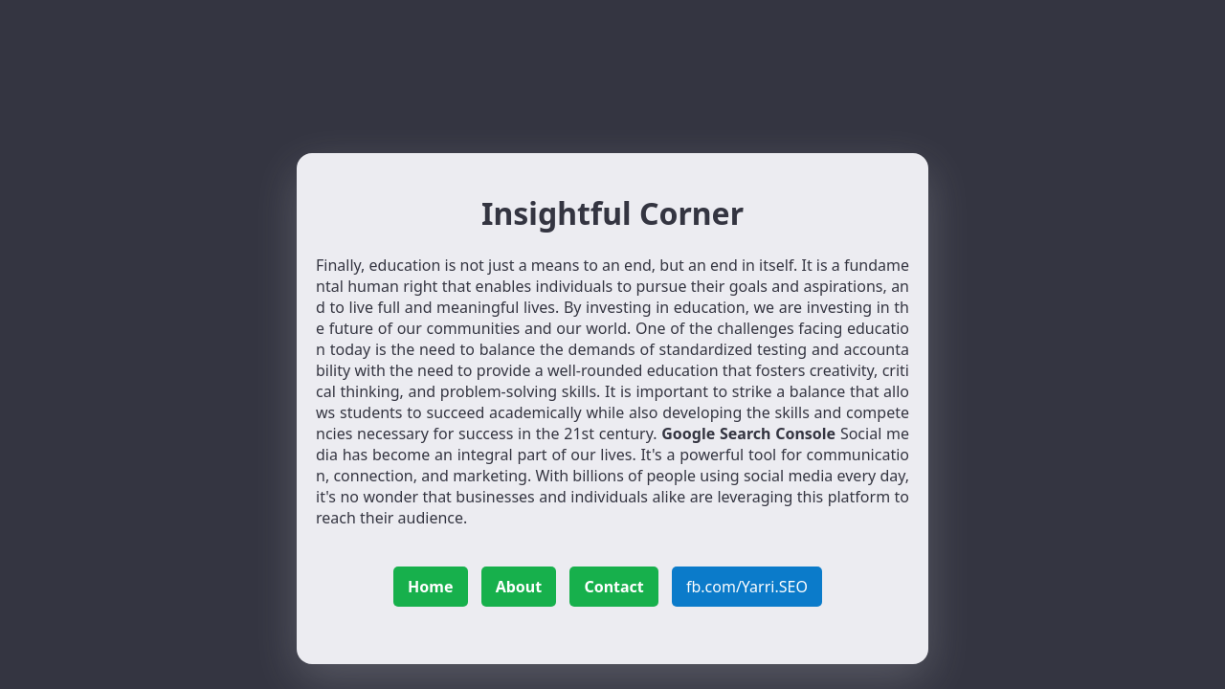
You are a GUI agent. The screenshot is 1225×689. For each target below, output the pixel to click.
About (519, 586)
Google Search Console (748, 433)
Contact (613, 586)
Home (430, 586)
